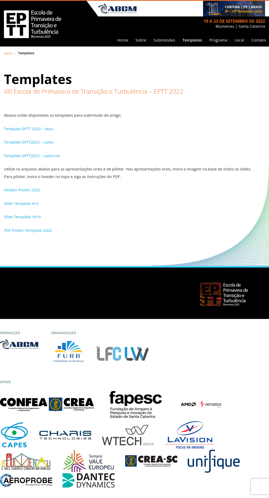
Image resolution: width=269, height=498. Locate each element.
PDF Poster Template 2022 (28, 230)
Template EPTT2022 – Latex (29, 142)
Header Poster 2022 (22, 189)
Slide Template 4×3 (21, 203)
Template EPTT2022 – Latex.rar (32, 155)
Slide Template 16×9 (22, 216)
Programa (218, 40)
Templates (192, 40)
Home (122, 40)
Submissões (164, 40)
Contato (258, 40)
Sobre (141, 40)
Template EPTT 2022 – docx (28, 128)
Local (239, 40)
